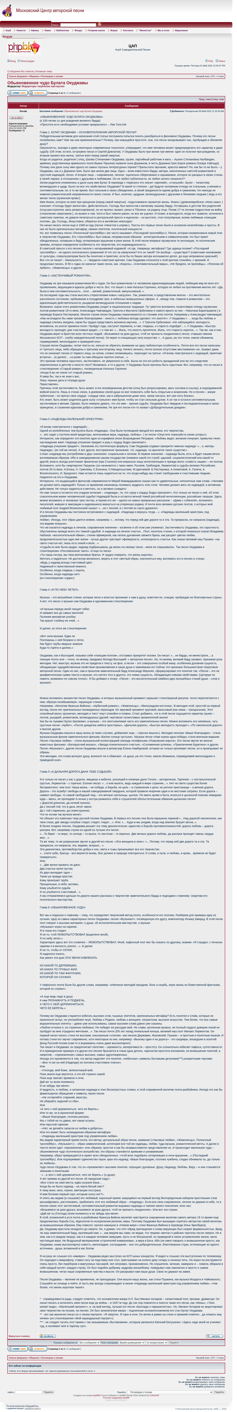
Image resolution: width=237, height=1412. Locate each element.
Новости (20, 30)
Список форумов (18, 76)
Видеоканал (181, 30)
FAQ (209, 61)
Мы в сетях (163, 30)
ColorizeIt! (154, 1395)
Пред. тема (205, 99)
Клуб (8, 30)
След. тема (218, 99)
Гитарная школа (96, 30)
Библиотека (62, 30)
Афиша (35, 30)
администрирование (116, 1400)
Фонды (78, 30)
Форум (114, 30)
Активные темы (43, 71)
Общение (34, 76)
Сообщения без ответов (20, 71)
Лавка (47, 30)
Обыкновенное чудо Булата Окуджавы (47, 83)
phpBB (96, 1395)
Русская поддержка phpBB (116, 1398)
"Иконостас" (145, 30)
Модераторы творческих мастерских (43, 86)
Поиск (220, 61)
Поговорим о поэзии (52, 76)
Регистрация (26, 61)
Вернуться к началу (19, 1336)
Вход (11, 61)
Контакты (128, 30)
